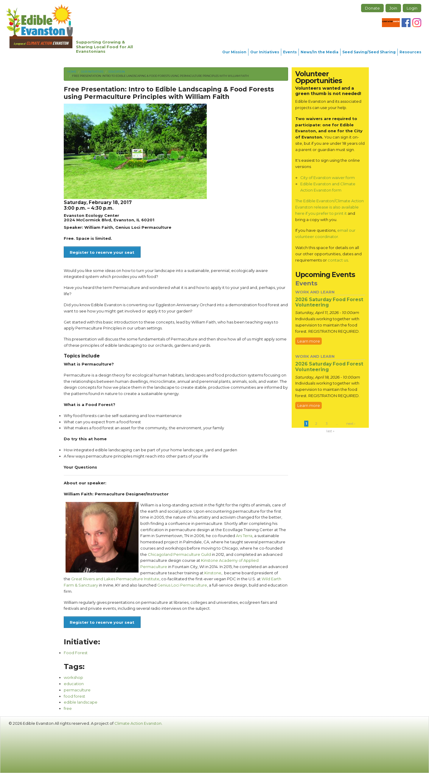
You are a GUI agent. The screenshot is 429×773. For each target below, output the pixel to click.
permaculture (77, 690)
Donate (372, 8)
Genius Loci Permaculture (182, 585)
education (74, 683)
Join (393, 8)
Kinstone (212, 572)
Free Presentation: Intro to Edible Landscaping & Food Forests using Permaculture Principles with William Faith (160, 75)
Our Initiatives (264, 52)
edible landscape (80, 702)
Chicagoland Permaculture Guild (179, 554)
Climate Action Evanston (137, 723)
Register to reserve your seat (102, 252)
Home (71, 71)
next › (350, 424)
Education (116, 71)
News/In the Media (319, 52)
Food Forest (76, 652)
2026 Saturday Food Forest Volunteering (329, 302)
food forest (74, 696)
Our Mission (234, 52)
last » (330, 431)
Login (412, 8)
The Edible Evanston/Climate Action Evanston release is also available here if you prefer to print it (329, 206)
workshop (73, 677)
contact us (338, 260)
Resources (410, 52)
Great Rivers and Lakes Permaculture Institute (115, 578)
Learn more (308, 341)
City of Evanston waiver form (327, 177)
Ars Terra (244, 535)
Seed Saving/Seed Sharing (369, 52)
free (68, 708)
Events (290, 52)
